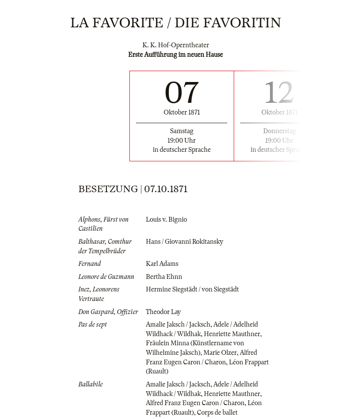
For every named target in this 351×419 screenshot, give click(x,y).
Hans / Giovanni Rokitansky (184, 241)
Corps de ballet (217, 412)
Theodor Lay (163, 311)
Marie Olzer (220, 352)
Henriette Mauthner (232, 334)
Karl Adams (162, 263)
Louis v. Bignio (166, 219)
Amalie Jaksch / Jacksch (178, 324)
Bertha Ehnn (164, 276)
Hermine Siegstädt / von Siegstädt (192, 289)
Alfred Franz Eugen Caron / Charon (195, 402)
